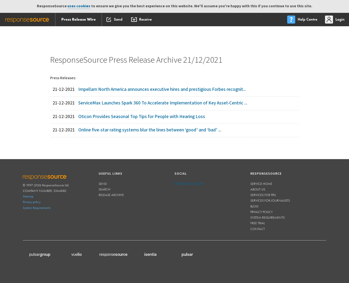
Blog (254, 206)
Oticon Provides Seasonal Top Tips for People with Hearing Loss (141, 117)
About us (257, 189)
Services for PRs (263, 195)
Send (103, 183)
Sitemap (28, 196)
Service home (261, 183)
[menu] (303, 19)
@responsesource (189, 183)
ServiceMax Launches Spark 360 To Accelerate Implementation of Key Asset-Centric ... (162, 103)
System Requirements (37, 208)
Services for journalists (270, 200)
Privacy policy (31, 202)
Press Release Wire (78, 19)
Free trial (257, 223)
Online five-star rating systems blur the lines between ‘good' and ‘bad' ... (149, 130)
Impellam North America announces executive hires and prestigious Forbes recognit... (162, 89)
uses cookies (78, 6)
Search (104, 189)
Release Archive (111, 195)
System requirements (267, 217)
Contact (257, 229)
